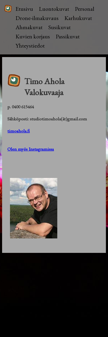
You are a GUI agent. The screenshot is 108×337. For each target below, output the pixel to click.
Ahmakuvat (29, 27)
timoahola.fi (18, 131)
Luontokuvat (54, 9)
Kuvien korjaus (33, 36)
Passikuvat (68, 36)
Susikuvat (59, 27)
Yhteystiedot (30, 45)
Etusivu (24, 9)
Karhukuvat (78, 18)
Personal (84, 9)
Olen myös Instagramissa (30, 149)
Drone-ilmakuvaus (37, 18)
